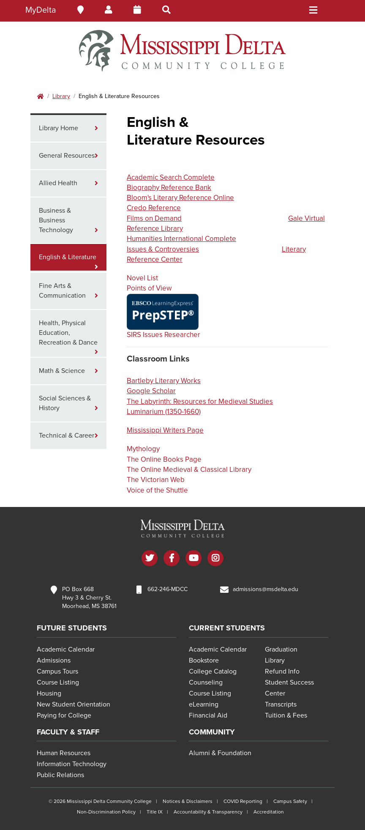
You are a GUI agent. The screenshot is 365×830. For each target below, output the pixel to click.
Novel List (142, 278)
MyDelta (40, 10)
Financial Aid (208, 715)
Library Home (58, 128)
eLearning (203, 704)
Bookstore (204, 660)
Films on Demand (154, 218)
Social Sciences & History (65, 403)
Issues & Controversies (163, 249)
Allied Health (58, 183)
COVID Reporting (242, 801)
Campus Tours (57, 671)
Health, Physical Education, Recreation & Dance (68, 333)
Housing (49, 693)
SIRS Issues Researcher (163, 334)
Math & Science (62, 371)
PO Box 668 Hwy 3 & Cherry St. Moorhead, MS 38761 (89, 598)
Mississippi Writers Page (165, 430)
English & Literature (67, 257)
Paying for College (64, 715)
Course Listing (58, 682)
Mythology (143, 448)
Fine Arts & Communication (62, 291)
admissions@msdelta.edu (265, 589)
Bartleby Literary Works (164, 380)
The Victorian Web (156, 479)
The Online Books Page (164, 459)
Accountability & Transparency (208, 812)
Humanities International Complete (181, 238)
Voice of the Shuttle (157, 490)
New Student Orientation (73, 704)
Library (61, 96)
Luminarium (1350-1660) (164, 411)
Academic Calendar (66, 649)
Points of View (149, 288)
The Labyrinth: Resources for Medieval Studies (200, 401)
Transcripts (281, 704)
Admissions (54, 660)
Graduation (281, 649)
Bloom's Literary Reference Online (180, 197)
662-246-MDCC (167, 589)
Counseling (206, 682)
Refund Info (282, 671)
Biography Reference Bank (169, 187)
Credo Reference (154, 207)
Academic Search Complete (171, 177)
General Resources (67, 155)
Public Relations (60, 775)
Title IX (155, 812)
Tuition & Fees (286, 715)
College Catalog (213, 671)
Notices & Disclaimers (187, 801)
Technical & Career (66, 435)
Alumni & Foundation (220, 753)
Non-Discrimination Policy (106, 812)
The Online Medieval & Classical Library (189, 469)
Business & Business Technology (56, 220)
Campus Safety (290, 801)
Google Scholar (151, 390)
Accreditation (268, 812)
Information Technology (71, 764)
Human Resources (63, 753)
